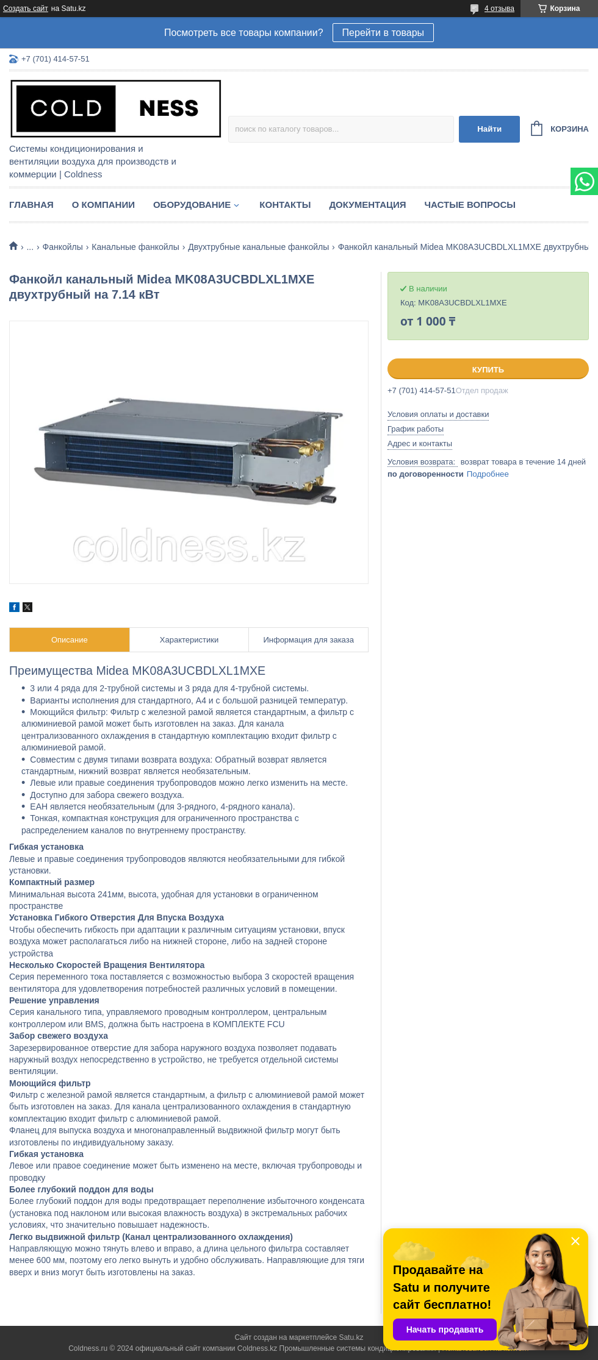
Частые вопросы (470, 204)
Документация (367, 204)
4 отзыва (499, 8)
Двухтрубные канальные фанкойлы (258, 247)
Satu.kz (351, 1337)
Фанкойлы (63, 247)
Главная (31, 204)
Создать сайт (25, 8)
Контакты (285, 204)
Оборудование (192, 204)
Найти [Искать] (489, 129)
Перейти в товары (383, 32)
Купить (488, 369)
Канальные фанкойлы (135, 247)
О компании (103, 204)
